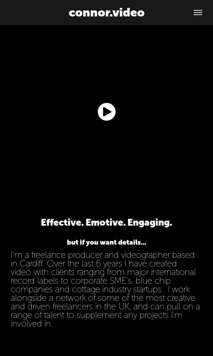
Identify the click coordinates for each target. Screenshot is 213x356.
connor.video (107, 12)
